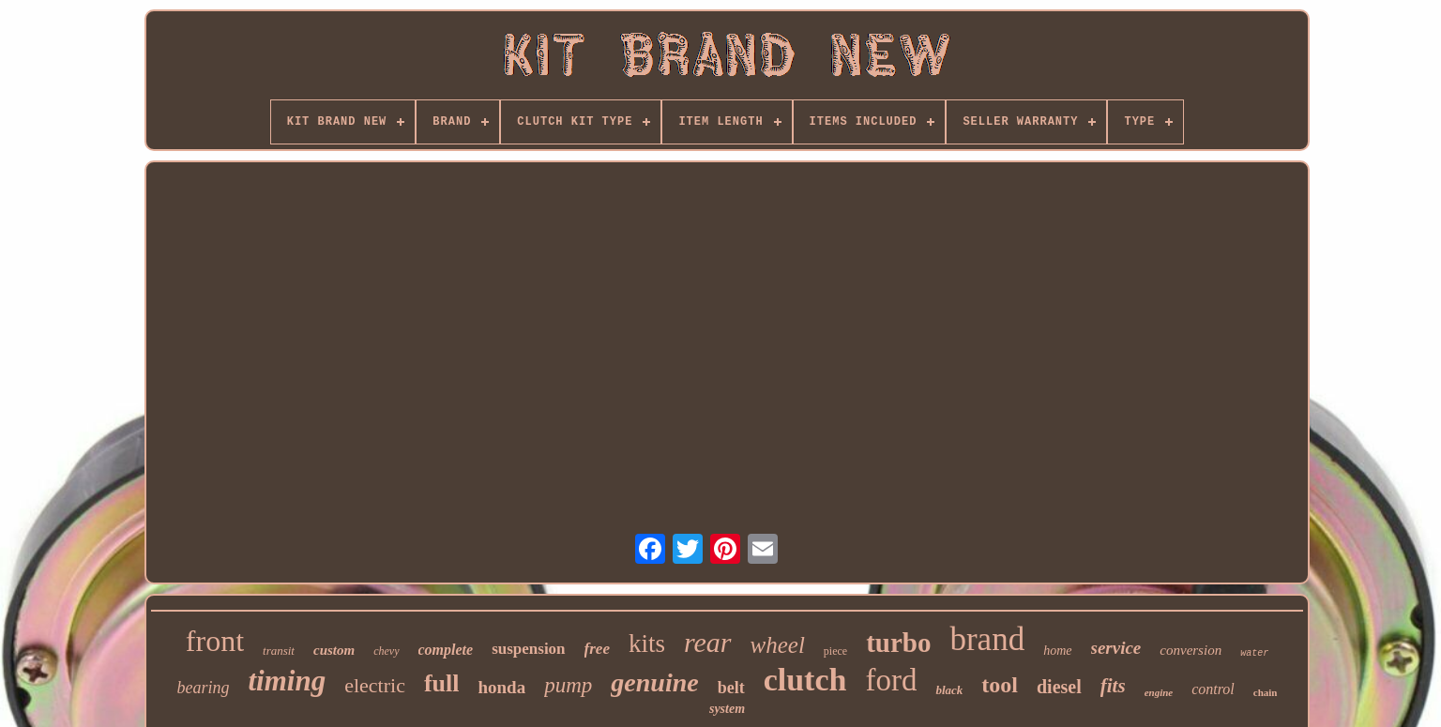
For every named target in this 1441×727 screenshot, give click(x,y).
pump (568, 685)
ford (891, 680)
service (1116, 648)
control (1213, 689)
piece (835, 651)
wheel (778, 645)
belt (731, 687)
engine (1159, 692)
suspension (528, 649)
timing (287, 680)
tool (999, 685)
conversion (1190, 650)
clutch (805, 679)
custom (334, 650)
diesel (1059, 686)
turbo (898, 643)
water (1254, 653)
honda (501, 687)
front (215, 641)
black (949, 690)
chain (1265, 692)
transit (279, 651)
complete (446, 650)
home (1057, 651)
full (442, 683)
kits (647, 643)
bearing (202, 687)
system (727, 709)
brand (986, 639)
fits (1113, 685)
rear (708, 642)
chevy (386, 651)
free (597, 649)
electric (374, 685)
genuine (654, 682)
